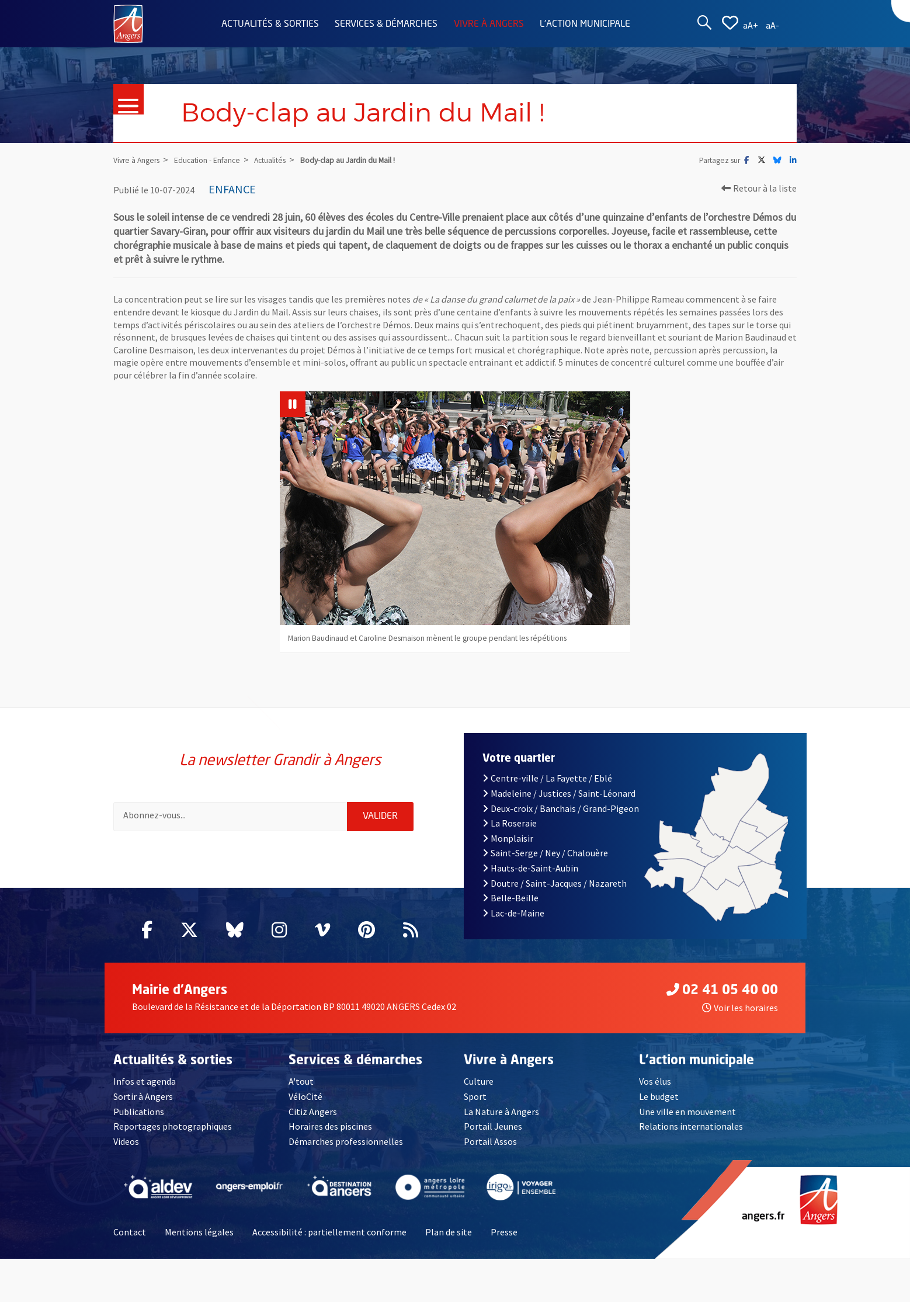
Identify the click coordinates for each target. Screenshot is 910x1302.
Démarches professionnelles (346, 1141)
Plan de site (448, 1232)
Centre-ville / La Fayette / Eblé (547, 778)
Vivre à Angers (489, 24)
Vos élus (655, 1081)
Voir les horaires (740, 1007)
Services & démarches (386, 24)
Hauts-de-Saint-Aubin (530, 868)
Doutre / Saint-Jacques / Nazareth (554, 883)
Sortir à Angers (143, 1096)
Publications (138, 1111)
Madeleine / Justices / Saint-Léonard (558, 793)
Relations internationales (691, 1126)
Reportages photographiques (172, 1126)
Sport (475, 1096)
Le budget (659, 1096)
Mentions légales (199, 1232)
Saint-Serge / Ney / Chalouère (545, 853)
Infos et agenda (144, 1081)
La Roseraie (509, 823)
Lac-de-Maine (513, 913)
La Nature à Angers (501, 1111)
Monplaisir (507, 838)
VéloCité (305, 1096)
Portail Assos (490, 1141)
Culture (479, 1081)
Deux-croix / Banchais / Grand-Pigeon (560, 808)
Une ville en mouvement (687, 1111)
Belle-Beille (510, 898)
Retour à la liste (759, 188)
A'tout (301, 1081)
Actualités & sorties (270, 24)
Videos (126, 1141)
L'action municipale (585, 24)
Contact (129, 1232)
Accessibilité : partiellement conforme (329, 1232)
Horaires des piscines (330, 1126)
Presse (504, 1232)
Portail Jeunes (493, 1126)
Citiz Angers (313, 1111)
